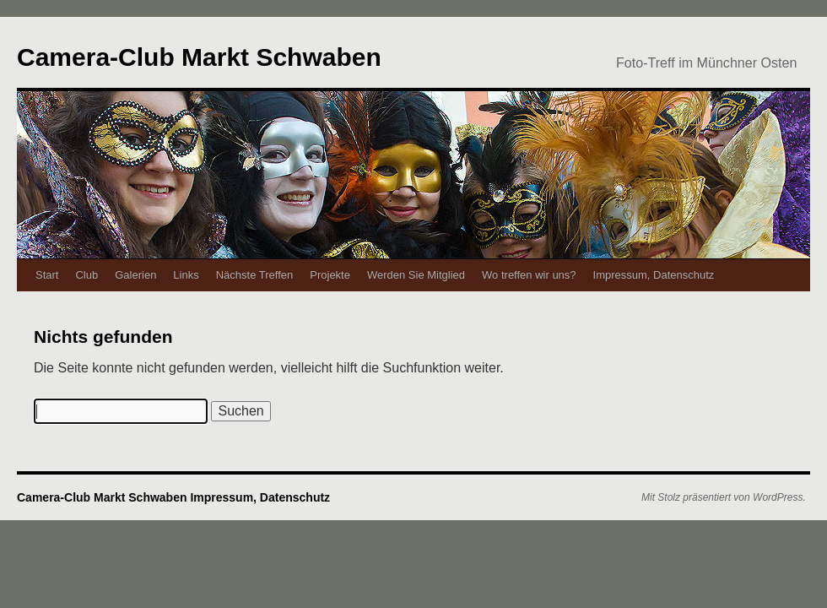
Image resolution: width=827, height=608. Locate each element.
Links (185, 275)
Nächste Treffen (255, 275)
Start (46, 275)
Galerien (135, 275)
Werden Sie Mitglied (416, 275)
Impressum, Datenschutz (654, 275)
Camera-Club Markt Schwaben (199, 57)
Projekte (330, 275)
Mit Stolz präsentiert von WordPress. (723, 497)
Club (86, 275)
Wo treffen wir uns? (529, 275)
